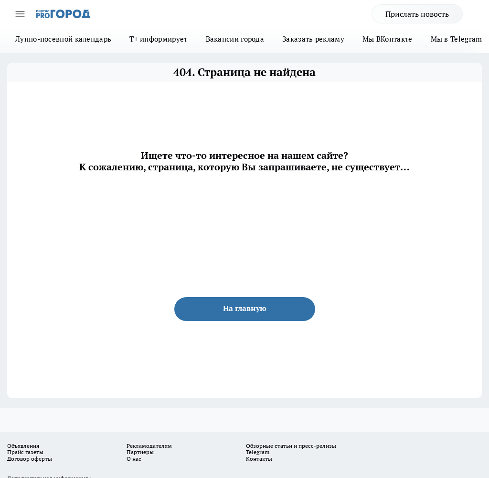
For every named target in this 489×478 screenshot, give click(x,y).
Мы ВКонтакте (387, 39)
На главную (244, 308)
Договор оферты (29, 458)
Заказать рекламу (313, 39)
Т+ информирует (158, 39)
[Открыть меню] (20, 13)
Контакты (259, 458)
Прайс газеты (25, 452)
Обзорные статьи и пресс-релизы (291, 445)
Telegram (257, 452)
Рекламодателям (149, 445)
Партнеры (140, 452)
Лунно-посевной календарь (63, 39)
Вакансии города (235, 39)
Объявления (23, 445)
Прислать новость (417, 14)
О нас (134, 458)
